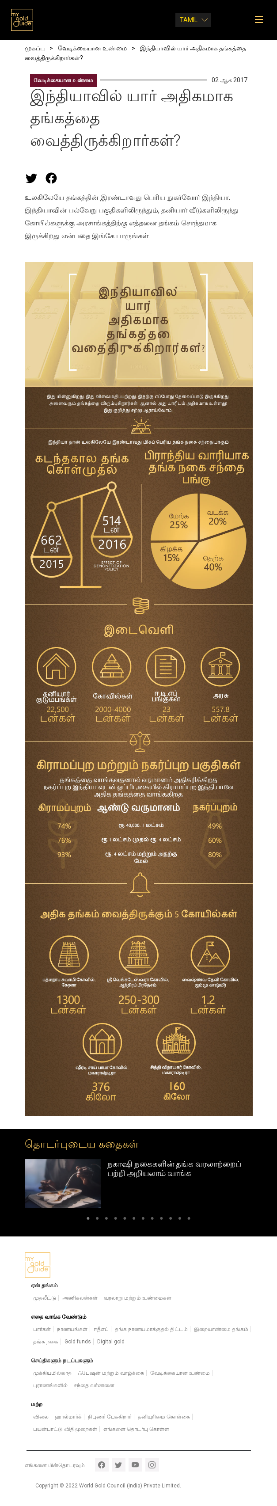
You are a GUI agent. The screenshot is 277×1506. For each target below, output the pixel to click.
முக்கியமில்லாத (52, 1373)
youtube (135, 1465)
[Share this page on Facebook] (51, 178)
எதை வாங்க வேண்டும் (59, 1317)
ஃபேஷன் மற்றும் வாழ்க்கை (111, 1373)
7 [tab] (143, 1220)
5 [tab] (124, 1220)
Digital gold (111, 1342)
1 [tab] (88, 1220)
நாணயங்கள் (72, 1329)
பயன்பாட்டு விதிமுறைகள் (65, 1429)
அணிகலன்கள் (80, 1298)
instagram (152, 1465)
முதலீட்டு (44, 1298)
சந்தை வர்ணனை (94, 1385)
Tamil (188, 19)
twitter (118, 1465)
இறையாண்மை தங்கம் (221, 1329)
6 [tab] (134, 1220)
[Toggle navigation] (262, 20)
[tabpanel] (139, 1184)
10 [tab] (170, 1220)
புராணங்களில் (50, 1385)
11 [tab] (180, 1220)
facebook (102, 1465)
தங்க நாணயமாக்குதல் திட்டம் (151, 1329)
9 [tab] (161, 1220)
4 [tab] (115, 1220)
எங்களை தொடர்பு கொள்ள (136, 1429)
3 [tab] (106, 1220)
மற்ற (36, 1404)
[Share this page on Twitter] (31, 178)
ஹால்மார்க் (68, 1417)
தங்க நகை (45, 1342)
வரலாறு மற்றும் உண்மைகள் (137, 1298)
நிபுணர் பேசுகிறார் (110, 1417)
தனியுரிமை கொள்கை (164, 1417)
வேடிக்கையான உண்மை (63, 80)
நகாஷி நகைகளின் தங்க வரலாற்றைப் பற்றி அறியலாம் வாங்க (174, 1168)
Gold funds (78, 1342)
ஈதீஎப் (101, 1329)
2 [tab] (97, 1220)
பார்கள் (42, 1329)
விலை (41, 1417)
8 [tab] (152, 1220)
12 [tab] (189, 1220)
